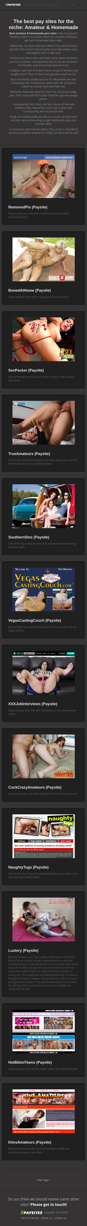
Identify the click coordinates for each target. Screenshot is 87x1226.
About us (47, 1218)
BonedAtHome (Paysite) (29, 290)
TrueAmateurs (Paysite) (29, 454)
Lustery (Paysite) (23, 950)
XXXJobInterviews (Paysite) (32, 704)
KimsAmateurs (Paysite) (29, 1142)
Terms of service (30, 1218)
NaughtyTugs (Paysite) (28, 867)
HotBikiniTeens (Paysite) (30, 1062)
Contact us (60, 1218)
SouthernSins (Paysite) (28, 537)
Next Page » (43, 1180)
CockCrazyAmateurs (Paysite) (34, 787)
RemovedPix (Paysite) (27, 207)
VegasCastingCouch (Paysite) (34, 620)
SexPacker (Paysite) (26, 370)
